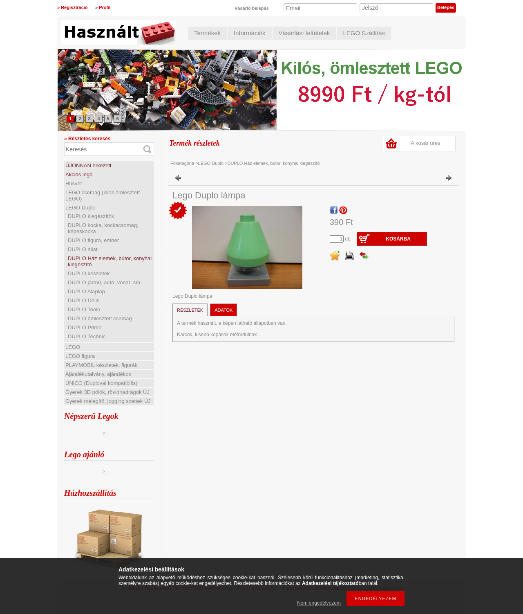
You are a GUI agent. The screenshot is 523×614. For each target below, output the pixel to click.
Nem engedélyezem (319, 603)
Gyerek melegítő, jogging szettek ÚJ (108, 401)
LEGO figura (80, 356)
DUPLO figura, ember (93, 240)
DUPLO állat (82, 249)
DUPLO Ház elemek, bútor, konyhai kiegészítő (273, 163)
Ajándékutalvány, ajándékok (98, 374)
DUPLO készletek (89, 273)
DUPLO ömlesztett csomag (100, 318)
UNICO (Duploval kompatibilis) (101, 383)
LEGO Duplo (80, 208)
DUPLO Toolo (84, 309)
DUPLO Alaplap (86, 291)
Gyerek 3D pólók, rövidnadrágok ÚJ (107, 392)
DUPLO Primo (84, 327)
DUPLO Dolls (83, 300)
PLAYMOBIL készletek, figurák (101, 365)
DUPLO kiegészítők (91, 216)
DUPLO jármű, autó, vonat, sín (104, 282)
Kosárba (398, 239)
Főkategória (182, 163)
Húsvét (73, 183)
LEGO (72, 347)
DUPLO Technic (86, 336)
